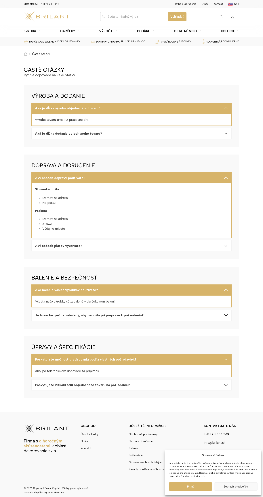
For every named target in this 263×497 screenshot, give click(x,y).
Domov (25, 53)
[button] (131, 108)
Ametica (59, 492)
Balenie (132, 447)
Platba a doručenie (185, 3)
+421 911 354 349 (49, 4)
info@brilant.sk (214, 441)
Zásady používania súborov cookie (151, 469)
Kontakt (218, 3)
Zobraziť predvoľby (236, 486)
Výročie (106, 31)
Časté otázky (90, 433)
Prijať (190, 486)
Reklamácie (135, 455)
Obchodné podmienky (143, 433)
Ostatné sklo (185, 31)
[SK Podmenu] (238, 4)
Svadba (30, 31)
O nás (205, 3)
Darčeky (67, 31)
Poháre (143, 31)
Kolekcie (228, 31)
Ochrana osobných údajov (146, 462)
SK (235, 4)
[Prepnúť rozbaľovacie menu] (39, 31)
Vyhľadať (177, 16)
